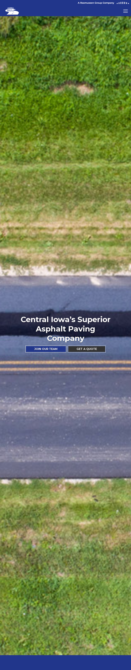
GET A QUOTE (87, 349)
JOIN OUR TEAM (45, 349)
